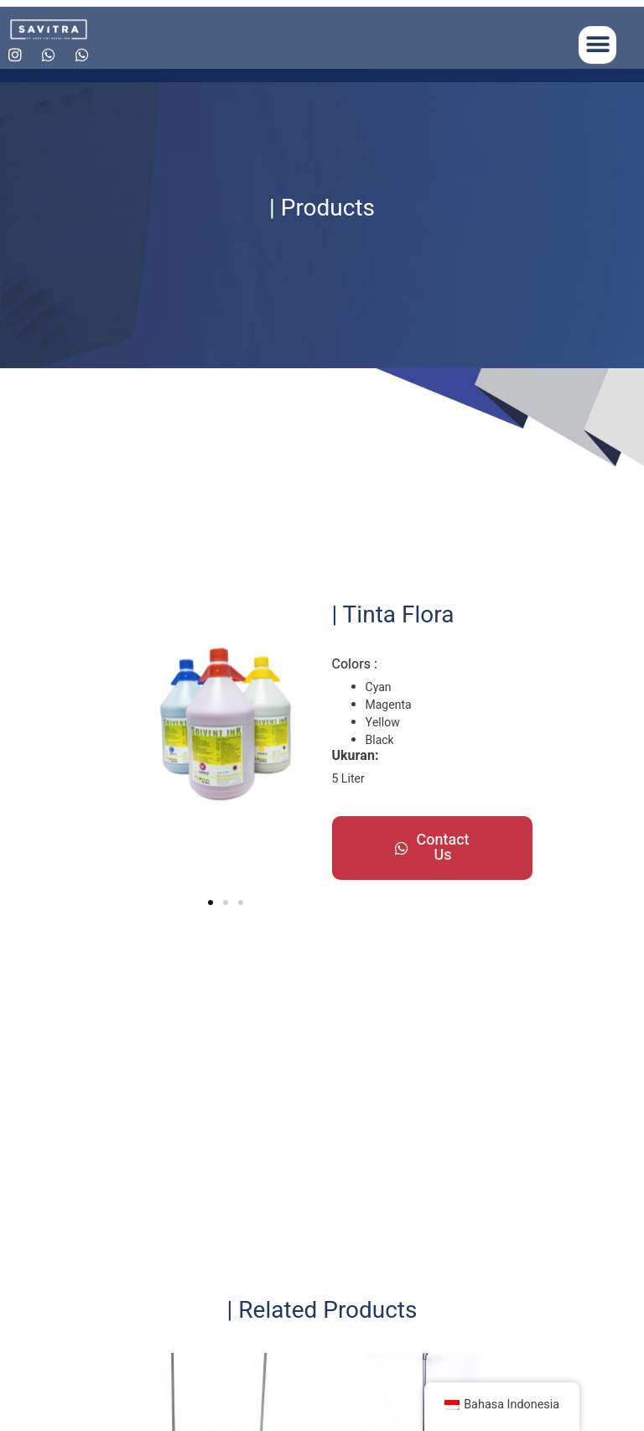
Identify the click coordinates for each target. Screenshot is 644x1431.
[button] (597, 52)
